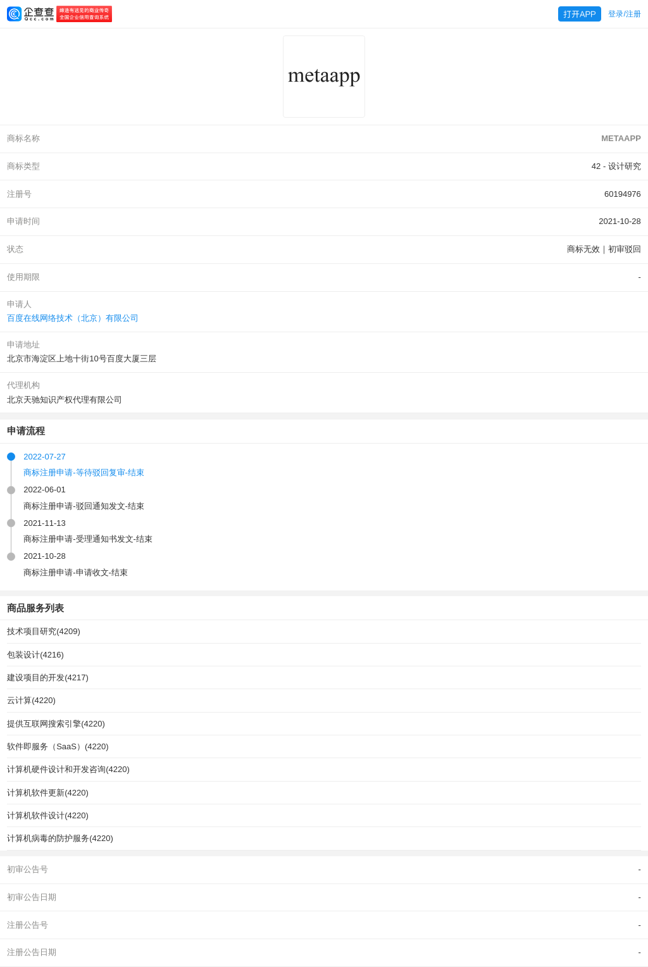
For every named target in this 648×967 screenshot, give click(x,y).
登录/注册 (624, 14)
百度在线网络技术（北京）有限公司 (73, 318)
